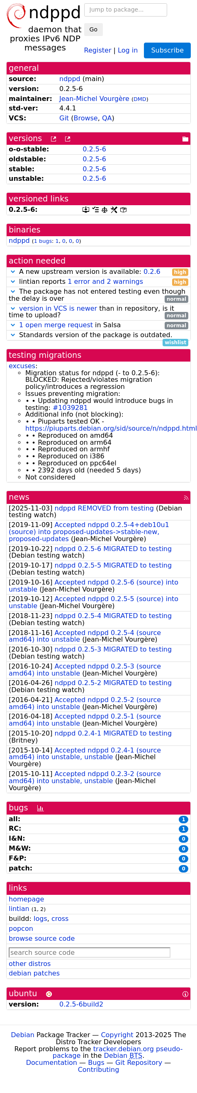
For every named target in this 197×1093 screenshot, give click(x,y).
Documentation (51, 1063)
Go (93, 29)
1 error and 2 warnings (105, 281)
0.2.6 (152, 272)
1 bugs (43, 241)
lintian (19, 909)
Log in (128, 50)
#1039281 (70, 408)
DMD (140, 99)
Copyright (117, 1035)
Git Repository (138, 1063)
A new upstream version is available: (98, 272)
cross (59, 919)
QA (107, 118)
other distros (30, 964)
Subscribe (167, 50)
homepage (26, 899)
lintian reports (98, 281)
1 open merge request (56, 325)
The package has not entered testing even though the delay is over (98, 295)
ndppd (69, 79)
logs (40, 919)
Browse (85, 118)
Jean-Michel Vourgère (94, 99)
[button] (13, 272)
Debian (22, 1035)
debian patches (34, 973)
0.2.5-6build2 (81, 1004)
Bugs (96, 1063)
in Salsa (98, 325)
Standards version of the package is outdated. (98, 335)
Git (64, 118)
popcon (21, 928)
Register (98, 50)
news (19, 497)
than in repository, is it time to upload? (98, 312)
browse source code (42, 938)
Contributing (98, 1070)
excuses (22, 366)
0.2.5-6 (94, 149)
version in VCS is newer (58, 308)
